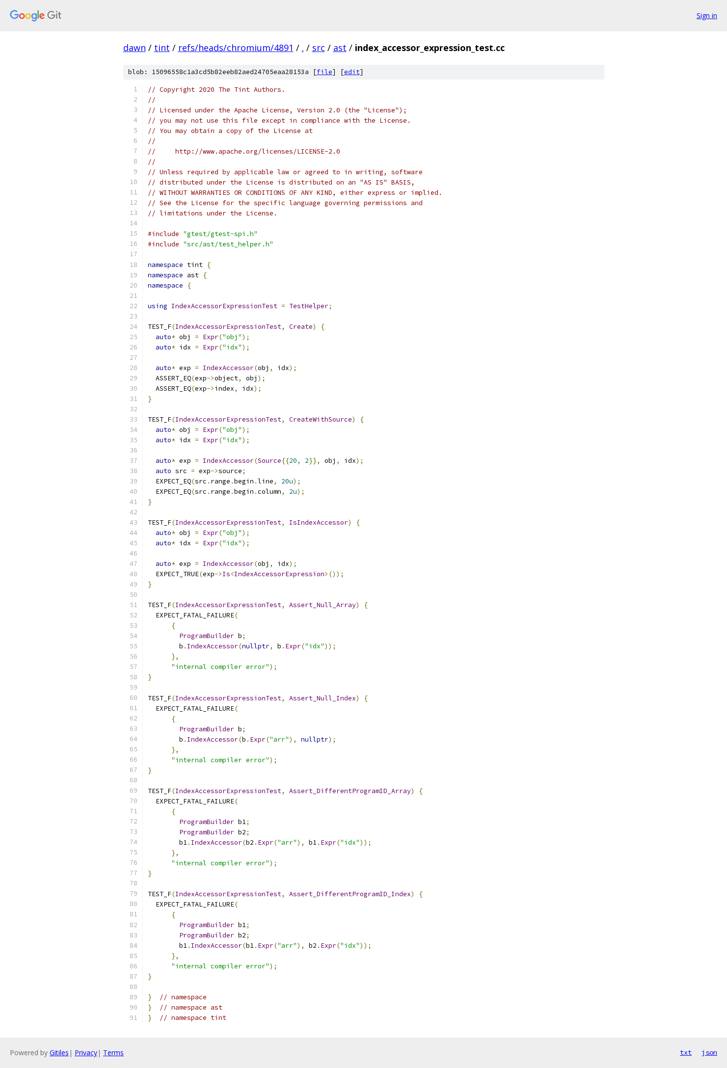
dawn (134, 47)
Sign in (707, 15)
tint (162, 47)
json (709, 1052)
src (318, 47)
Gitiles (59, 1052)
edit (352, 72)
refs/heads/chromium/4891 (236, 47)
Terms (113, 1052)
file (324, 72)
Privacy (86, 1052)
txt (686, 1052)
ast (340, 47)
